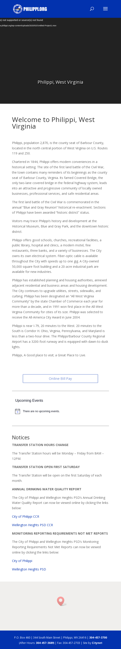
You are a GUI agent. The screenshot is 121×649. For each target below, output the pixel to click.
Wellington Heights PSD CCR (32, 525)
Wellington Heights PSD (29, 569)
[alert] (62, 411)
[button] (62, 601)
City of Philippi (22, 561)
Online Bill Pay (60, 378)
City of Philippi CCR (25, 516)
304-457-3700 (98, 637)
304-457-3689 (45, 643)
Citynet (97, 643)
